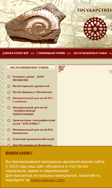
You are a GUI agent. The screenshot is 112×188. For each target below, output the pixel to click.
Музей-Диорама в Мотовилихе (32, 91)
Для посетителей (15, 53)
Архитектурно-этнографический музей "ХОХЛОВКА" (34, 122)
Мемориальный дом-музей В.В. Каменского (33, 131)
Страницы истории (51, 53)
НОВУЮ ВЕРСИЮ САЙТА (48, 180)
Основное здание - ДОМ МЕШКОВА (28, 78)
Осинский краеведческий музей (33, 138)
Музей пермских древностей (31, 85)
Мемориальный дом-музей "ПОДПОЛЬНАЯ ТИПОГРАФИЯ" (30, 111)
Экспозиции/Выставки (90, 53)
